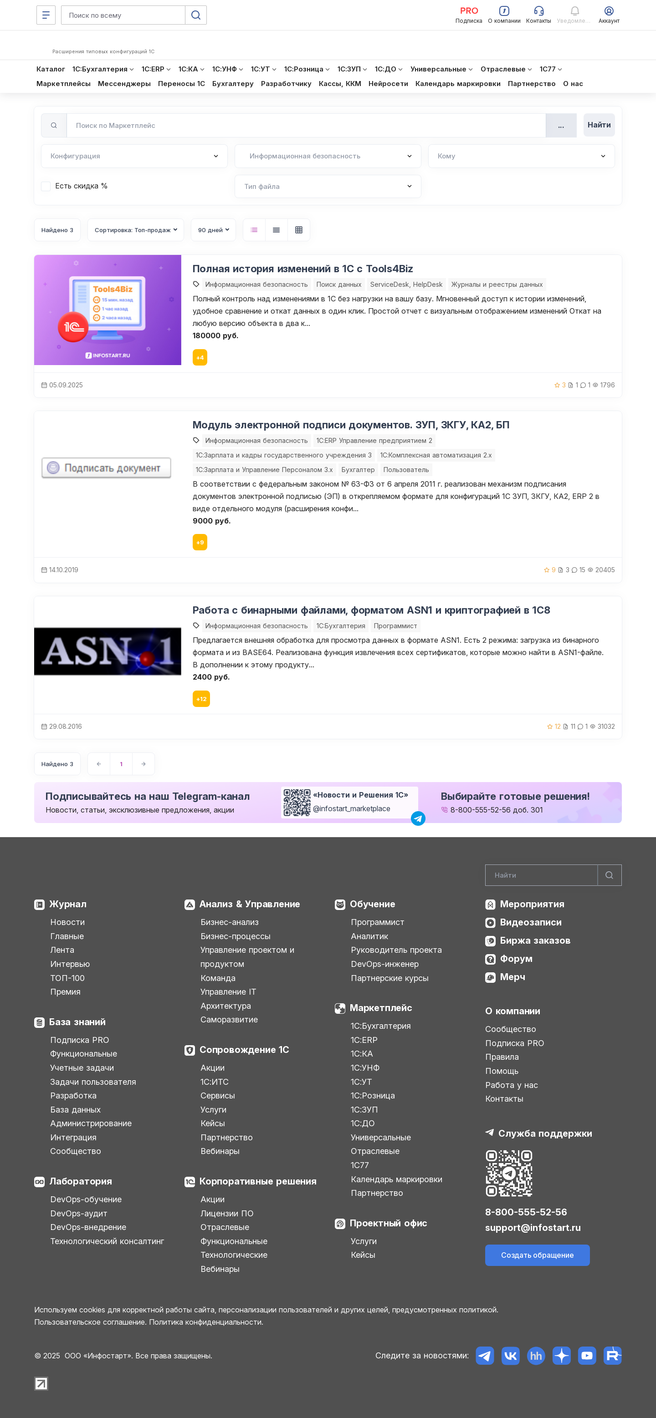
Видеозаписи (531, 922)
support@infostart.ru (533, 1227)
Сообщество (75, 1151)
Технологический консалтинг (107, 1241)
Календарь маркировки (396, 1179)
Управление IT (228, 991)
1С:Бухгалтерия (381, 1026)
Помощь (501, 1071)
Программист (395, 626)
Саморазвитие (229, 1019)
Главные (67, 936)
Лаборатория (80, 1181)
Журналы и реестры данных (497, 284)
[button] (254, 230)
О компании (512, 1011)
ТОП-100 (67, 978)
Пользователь (406, 469)
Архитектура (225, 1006)
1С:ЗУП (364, 1109)
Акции (212, 1067)
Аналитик (369, 936)
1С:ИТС (214, 1082)
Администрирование (91, 1123)
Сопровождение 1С (244, 1049)
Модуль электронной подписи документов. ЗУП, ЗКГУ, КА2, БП (351, 425)
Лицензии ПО (227, 1213)
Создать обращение (537, 1255)
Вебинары (220, 1151)
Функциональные (83, 1053)
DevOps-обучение (86, 1199)
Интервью (70, 964)
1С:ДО (363, 1123)
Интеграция (73, 1137)
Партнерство (226, 1137)
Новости (67, 922)
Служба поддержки (545, 1133)
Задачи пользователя (93, 1082)
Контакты (504, 1098)
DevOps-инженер (385, 964)
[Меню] (46, 15)
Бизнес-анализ (229, 922)
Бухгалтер (358, 469)
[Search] (553, 875)
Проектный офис (388, 1223)
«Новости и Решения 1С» (360, 794)
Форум (516, 958)
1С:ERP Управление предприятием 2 (374, 440)
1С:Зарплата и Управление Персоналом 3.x (264, 469)
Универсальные (381, 1137)
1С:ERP (364, 1040)
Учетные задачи (82, 1067)
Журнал (68, 904)
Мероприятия (532, 904)
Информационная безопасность (256, 284)
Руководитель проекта (396, 950)
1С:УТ (361, 1082)
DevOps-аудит (79, 1213)
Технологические (233, 1255)
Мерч (512, 976)
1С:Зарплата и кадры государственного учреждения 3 (284, 455)
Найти (599, 124)
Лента (62, 950)
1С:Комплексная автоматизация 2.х (436, 455)
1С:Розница (373, 1095)
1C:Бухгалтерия (341, 626)
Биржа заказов (535, 940)
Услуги (213, 1109)
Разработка (73, 1095)
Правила (502, 1057)
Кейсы (212, 1123)
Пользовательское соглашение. (90, 1322)
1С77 (360, 1165)
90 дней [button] (210, 230)
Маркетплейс (381, 1007)
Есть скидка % (81, 185)
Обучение (372, 904)
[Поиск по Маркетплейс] (306, 125)
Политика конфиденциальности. (206, 1322)
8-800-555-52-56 (481, 809)
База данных (75, 1109)
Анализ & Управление (250, 904)
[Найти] (609, 875)
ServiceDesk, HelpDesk (406, 284)
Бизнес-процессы (235, 936)
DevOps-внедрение (88, 1227)
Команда (218, 978)
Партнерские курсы (390, 978)
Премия (65, 991)
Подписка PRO (79, 1040)
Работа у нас (511, 1085)
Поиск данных (339, 284)
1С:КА (362, 1053)
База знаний (77, 1021)
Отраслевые (224, 1227)
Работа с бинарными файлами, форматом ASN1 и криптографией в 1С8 (371, 610)
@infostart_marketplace (351, 808)
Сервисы (217, 1095)
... (561, 125)
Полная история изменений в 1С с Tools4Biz (303, 268)
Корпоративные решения (258, 1181)
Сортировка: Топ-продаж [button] (133, 230)
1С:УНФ (365, 1067)
